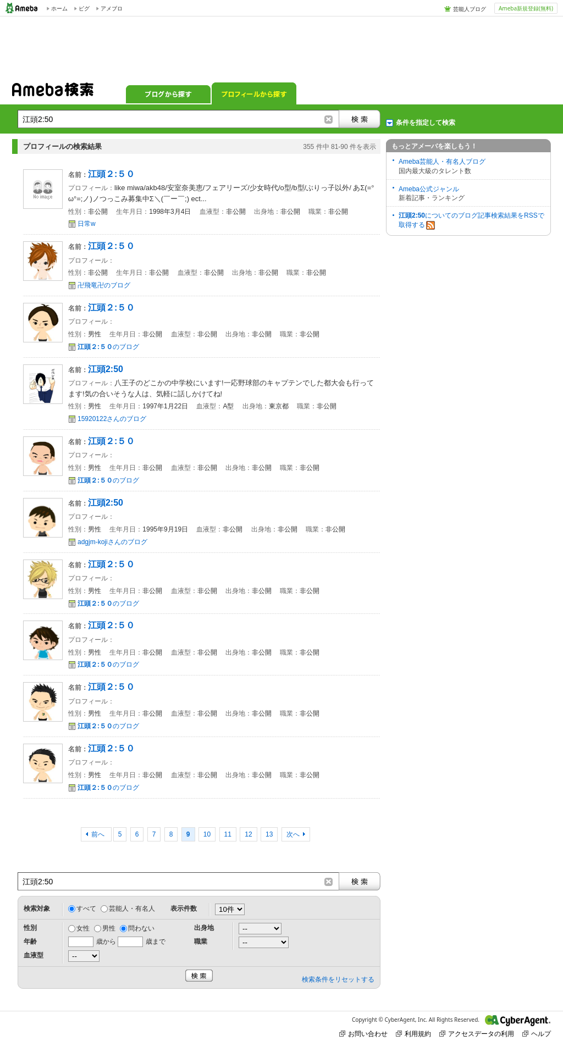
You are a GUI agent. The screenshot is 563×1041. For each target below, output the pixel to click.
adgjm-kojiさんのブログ (112, 542)
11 (227, 834)
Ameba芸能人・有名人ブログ (442, 161)
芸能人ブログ (469, 9)
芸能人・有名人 (132, 908)
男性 (108, 928)
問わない (141, 928)
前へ (98, 834)
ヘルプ (536, 1033)
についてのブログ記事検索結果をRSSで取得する (471, 221)
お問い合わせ (363, 1033)
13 (269, 834)
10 (207, 834)
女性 (83, 928)
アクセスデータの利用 (476, 1033)
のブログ (108, 347)
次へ (293, 834)
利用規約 (413, 1033)
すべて (86, 908)
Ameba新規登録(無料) (526, 8)
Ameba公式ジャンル (429, 189)
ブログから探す (168, 93)
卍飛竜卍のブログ (104, 285)
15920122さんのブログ (112, 419)
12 (248, 834)
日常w (87, 224)
